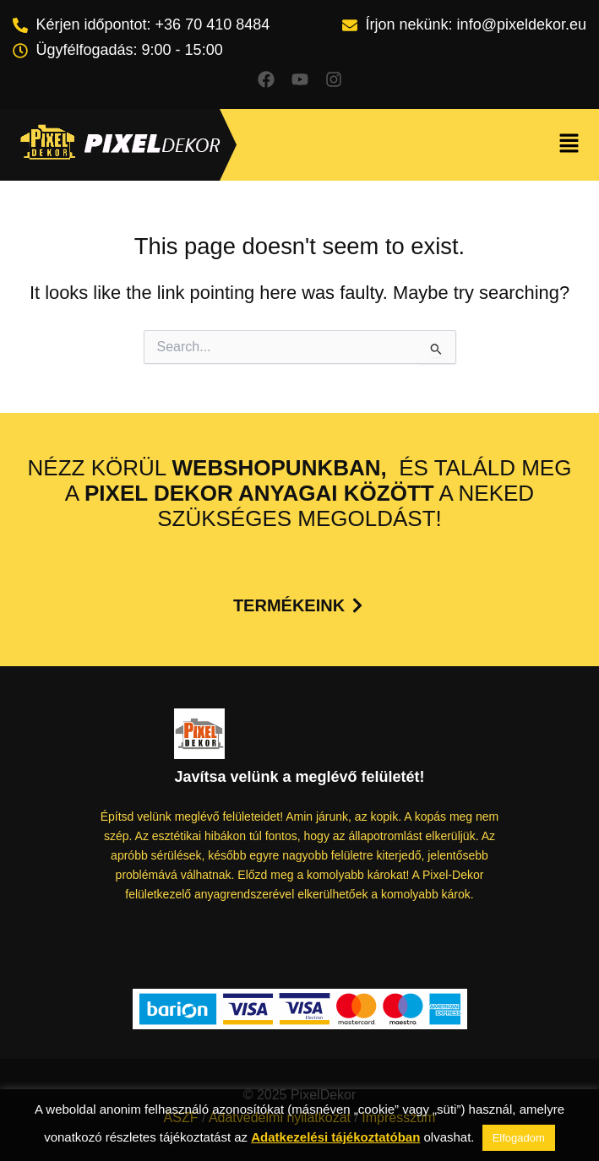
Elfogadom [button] (519, 1137)
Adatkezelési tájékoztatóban (335, 1137)
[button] (569, 145)
